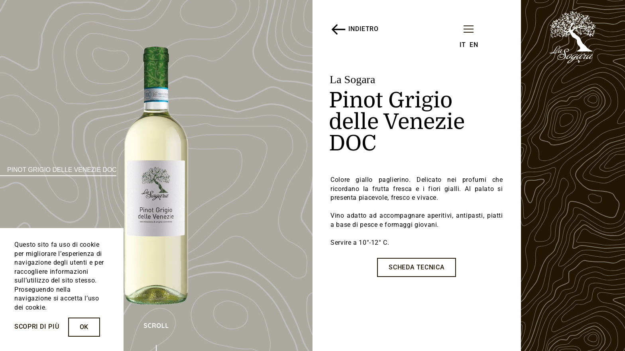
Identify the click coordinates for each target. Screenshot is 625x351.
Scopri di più (36, 326)
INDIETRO (354, 29)
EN (474, 45)
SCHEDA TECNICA (416, 267)
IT (463, 45)
